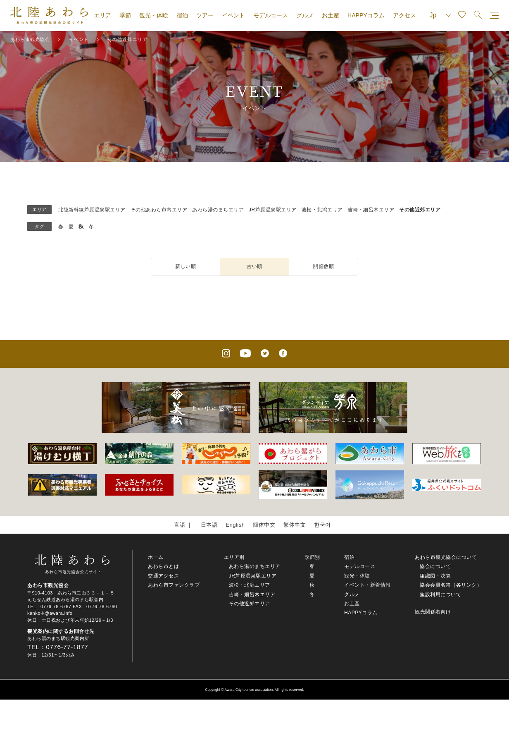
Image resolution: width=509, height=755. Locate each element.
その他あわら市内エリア (159, 210)
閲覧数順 (323, 266)
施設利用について (440, 594)
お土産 (330, 15)
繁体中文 (294, 525)
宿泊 (182, 15)
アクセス (404, 15)
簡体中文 (264, 525)
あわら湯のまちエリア (218, 210)
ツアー (205, 15)
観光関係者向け (433, 612)
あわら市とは (163, 566)
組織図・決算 (435, 576)
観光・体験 (153, 15)
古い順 (254, 266)
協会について (435, 566)
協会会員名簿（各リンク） (451, 585)
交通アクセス (163, 576)
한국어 (322, 525)
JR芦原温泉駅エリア (273, 210)
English (235, 525)
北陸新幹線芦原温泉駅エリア (92, 210)
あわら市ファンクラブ (174, 585)
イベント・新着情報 (367, 585)
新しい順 (185, 266)
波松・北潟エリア (322, 210)
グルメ (305, 15)
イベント (233, 15)
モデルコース (270, 15)
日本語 (209, 525)
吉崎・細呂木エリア (371, 210)
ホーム (156, 557)
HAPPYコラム (365, 15)
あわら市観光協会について (446, 557)
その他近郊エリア (419, 210)
